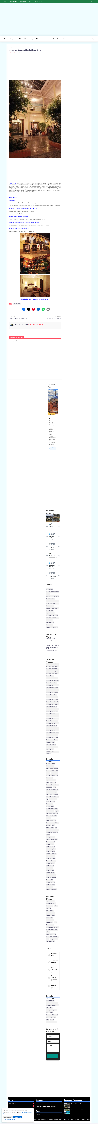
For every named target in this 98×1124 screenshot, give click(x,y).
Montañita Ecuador (50, 910)
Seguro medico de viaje (52, 650)
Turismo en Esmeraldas (51, 853)
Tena (56, 827)
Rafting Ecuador (49, 803)
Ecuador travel (49, 620)
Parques (48, 796)
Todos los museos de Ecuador (51, 830)
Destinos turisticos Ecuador (52, 615)
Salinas (52, 811)
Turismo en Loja (49, 867)
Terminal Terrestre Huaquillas (52, 690)
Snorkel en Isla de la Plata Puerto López (51, 823)
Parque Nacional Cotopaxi (51, 792)
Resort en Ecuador (50, 806)
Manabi (47, 782)
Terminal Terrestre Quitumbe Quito (52, 702)
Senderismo (56, 39)
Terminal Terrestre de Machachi (50, 730)
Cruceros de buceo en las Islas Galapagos (51, 608)
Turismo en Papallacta (51, 877)
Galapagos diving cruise (51, 1010)
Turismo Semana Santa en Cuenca (52, 422)
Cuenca (51, 610)
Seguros (12, 39)
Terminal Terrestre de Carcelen (50, 714)
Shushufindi (48, 818)
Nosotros (83, 1120)
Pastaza (52, 796)
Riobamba (48, 811)
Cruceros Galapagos (50, 598)
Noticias (38, 1115)
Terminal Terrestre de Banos (52, 711)
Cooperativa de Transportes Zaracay (52, 673)
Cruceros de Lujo (38, 1)
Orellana (57, 784)
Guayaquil (48, 770)
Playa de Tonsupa (50, 920)
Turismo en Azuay (50, 844)
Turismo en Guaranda (50, 858)
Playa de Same (49, 917)
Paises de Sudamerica (51, 640)
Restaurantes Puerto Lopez (52, 808)
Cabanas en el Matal (40, 1107)
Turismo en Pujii (49, 879)
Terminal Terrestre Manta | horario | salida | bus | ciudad (53, 577)
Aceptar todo (18, 1117)
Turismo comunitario (50, 841)
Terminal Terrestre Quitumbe (52, 699)
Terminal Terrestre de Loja (51, 725)
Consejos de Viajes (50, 596)
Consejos (48, 594)
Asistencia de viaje (51, 638)
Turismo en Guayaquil (51, 860)
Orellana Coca (49, 787)
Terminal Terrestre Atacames (52, 680)
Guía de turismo (13, 1)
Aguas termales (49, 589)
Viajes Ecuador (49, 886)
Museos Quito (53, 782)
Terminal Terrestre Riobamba (51, 528)
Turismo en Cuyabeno (51, 849)
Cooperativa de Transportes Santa (52, 671)
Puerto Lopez (49, 927)
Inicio (5, 1)
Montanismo (49, 1021)
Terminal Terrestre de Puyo (52, 735)
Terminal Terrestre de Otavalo (52, 732)
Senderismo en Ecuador (51, 815)
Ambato (48, 763)
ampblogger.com (57, 1120)
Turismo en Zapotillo (50, 884)
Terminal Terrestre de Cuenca (52, 716)
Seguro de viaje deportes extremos (52, 648)
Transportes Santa (50, 749)
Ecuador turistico (50, 622)
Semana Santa (49, 813)
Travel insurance (50, 652)
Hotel (30, 1)
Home (6, 39)
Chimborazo (52, 763)
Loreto (47, 777)
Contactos (77, 1120)
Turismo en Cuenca (50, 846)
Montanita (48, 908)
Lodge (56, 775)
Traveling (48, 834)
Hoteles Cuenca (15, 47)
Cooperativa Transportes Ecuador (51, 664)
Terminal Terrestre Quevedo (52, 697)
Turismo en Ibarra (50, 865)
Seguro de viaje (50, 643)
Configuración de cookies (9, 1119)
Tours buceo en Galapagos (52, 627)
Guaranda (56, 768)
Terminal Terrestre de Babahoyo (50, 709)
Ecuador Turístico (14, 52)
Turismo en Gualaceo (50, 856)
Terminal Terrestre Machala (52, 692)
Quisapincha (54, 799)
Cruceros (47, 39)
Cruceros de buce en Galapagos (50, 603)
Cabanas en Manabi (48, 1105)
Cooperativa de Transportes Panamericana (52, 669)
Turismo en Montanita (51, 875)
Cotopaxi (48, 765)
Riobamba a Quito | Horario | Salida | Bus (52, 567)
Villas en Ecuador (50, 889)
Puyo (50, 799)
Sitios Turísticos (23, 39)
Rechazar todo (7, 1117)
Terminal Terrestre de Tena (52, 737)
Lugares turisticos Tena (51, 780)
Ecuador (65, 39)
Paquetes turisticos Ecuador (52, 789)
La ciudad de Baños (50, 775)
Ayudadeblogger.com (43, 1120)
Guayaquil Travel (54, 770)
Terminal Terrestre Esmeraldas (50, 685)
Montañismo (23, 1)
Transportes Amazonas (51, 744)
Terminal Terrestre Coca (51, 682)
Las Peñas (56, 905)
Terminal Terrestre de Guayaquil (50, 718)
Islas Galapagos (49, 624)
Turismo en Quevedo (50, 882)
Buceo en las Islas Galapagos (52, 591)
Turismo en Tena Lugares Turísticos (54, 956)
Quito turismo (52, 801)
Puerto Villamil (55, 927)
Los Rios (51, 777)
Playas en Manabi (50, 924)
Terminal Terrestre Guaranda (52, 687)
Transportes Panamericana (52, 747)
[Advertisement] (49, 19)
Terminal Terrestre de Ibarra (52, 720)
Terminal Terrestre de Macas (52, 728)
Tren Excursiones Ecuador (51, 839)
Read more (53, 448)
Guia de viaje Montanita (51, 1017)
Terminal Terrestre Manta (51, 694)
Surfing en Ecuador (50, 827)
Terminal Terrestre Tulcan (51, 706)
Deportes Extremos (36, 39)
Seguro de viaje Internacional (53, 645)
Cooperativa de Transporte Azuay (51, 666)
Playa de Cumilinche (50, 915)
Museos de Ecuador (50, 784)
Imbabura (48, 773)
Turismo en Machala (50, 872)
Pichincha (56, 796)
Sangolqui (57, 811)
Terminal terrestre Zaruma (51, 739)
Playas (55, 922)
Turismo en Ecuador (50, 851)
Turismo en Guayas (50, 863)
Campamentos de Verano (50, 1107)
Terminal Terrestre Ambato (52, 678)
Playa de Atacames (50, 913)
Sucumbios (48, 825)
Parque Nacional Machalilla (52, 794)
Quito (47, 801)
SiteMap (88, 1120)
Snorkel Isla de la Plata (51, 820)
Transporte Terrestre (50, 742)
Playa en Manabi (49, 922)
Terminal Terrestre (50, 675)
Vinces (55, 889)
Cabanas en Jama (40, 1105)
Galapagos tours (49, 1012)
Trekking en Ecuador (50, 837)
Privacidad (70, 1120)
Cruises (48, 610)
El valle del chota (50, 768)
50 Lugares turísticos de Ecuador (52, 538)
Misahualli (52, 1019)
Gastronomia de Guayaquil (52, 1014)
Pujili (47, 799)
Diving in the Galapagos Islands (51, 618)
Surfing (53, 825)
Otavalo (54, 787)
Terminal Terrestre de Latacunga (50, 723)
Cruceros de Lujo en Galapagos (50, 601)
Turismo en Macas (50, 870)
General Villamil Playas (51, 903)
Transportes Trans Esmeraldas (50, 752)
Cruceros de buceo (50, 605)
